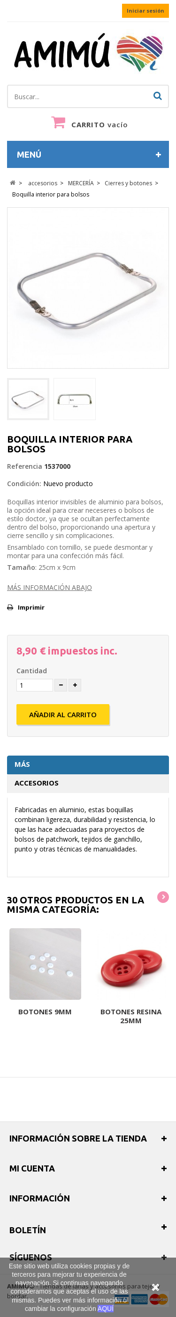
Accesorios (37, 782)
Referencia (24, 466)
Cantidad (31, 670)
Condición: (24, 483)
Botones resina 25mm (130, 1016)
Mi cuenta (32, 1168)
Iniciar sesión (145, 10)
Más (22, 764)
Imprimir (31, 607)
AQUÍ (106, 1308)
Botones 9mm (45, 1011)
